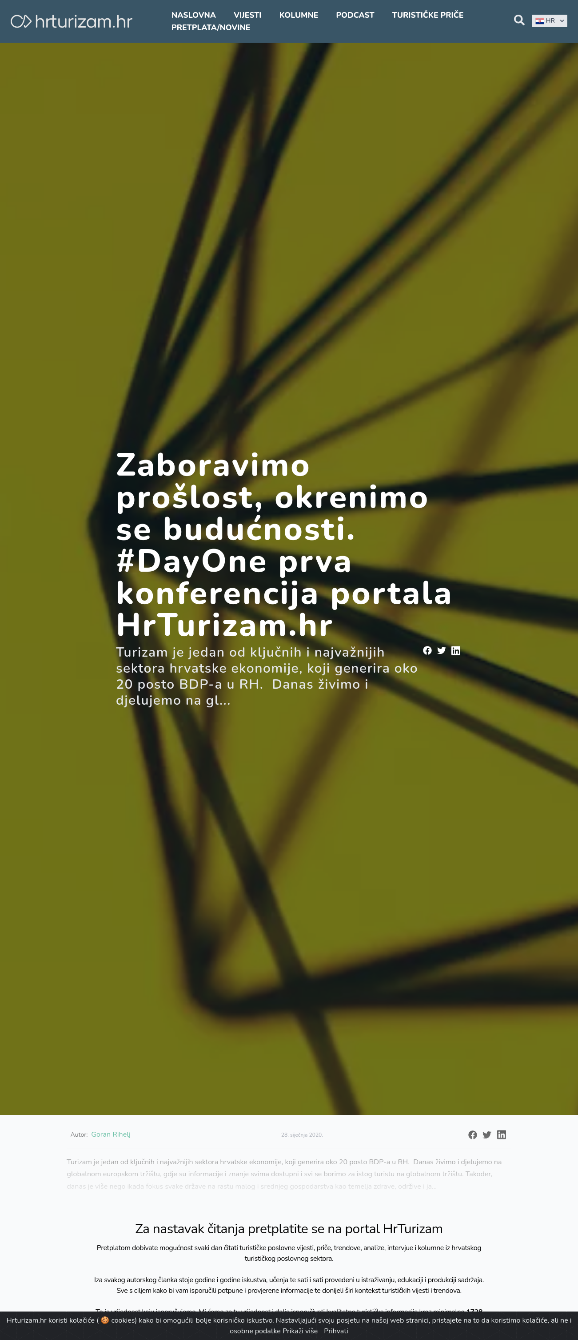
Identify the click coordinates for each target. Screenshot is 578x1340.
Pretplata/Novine (210, 27)
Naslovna (193, 15)
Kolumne (299, 15)
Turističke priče (428, 15)
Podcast (355, 15)
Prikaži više (300, 1331)
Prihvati (336, 1331)
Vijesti (247, 15)
